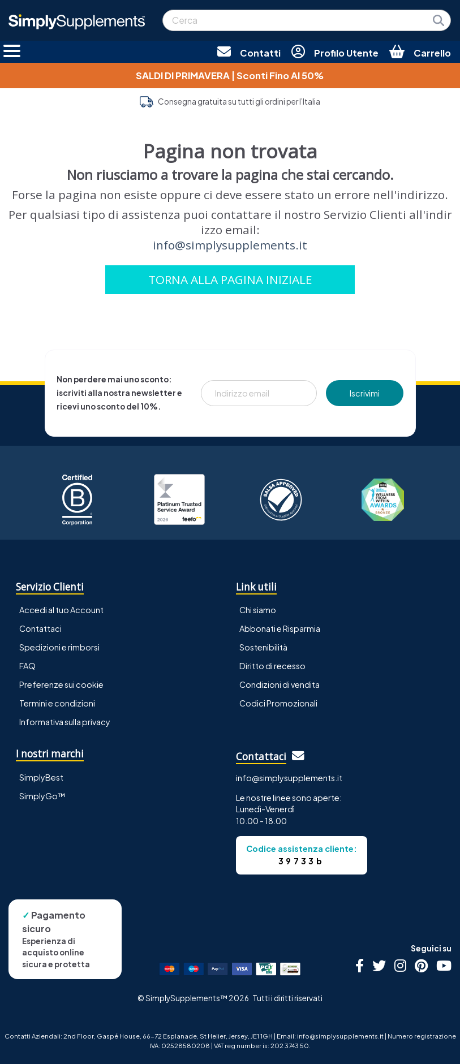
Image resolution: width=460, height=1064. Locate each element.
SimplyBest (41, 777)
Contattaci (40, 628)
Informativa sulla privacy (64, 722)
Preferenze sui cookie (61, 684)
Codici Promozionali (278, 703)
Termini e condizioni (57, 703)
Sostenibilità (263, 647)
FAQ (27, 666)
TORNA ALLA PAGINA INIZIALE (230, 279)
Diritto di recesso (272, 666)
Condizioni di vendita (279, 684)
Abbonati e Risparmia (279, 628)
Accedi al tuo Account (61, 610)
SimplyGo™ (42, 796)
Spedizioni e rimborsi (59, 647)
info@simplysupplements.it (230, 245)
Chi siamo (257, 610)
